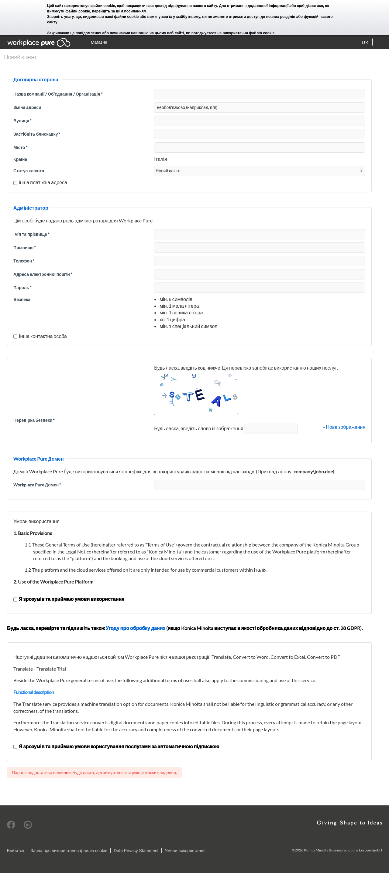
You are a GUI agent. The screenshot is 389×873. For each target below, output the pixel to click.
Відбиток (15, 850)
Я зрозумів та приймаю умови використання (68, 599)
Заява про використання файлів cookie (68, 850)
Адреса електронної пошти (42, 274)
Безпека (21, 299)
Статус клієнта (28, 170)
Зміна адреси (27, 107)
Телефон (23, 260)
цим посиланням (131, 11)
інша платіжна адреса (40, 182)
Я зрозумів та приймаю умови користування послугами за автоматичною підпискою (116, 746)
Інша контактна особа (40, 336)
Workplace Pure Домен (37, 484)
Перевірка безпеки (34, 420)
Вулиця (22, 120)
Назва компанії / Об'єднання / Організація (57, 93)
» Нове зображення (344, 427)
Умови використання (185, 850)
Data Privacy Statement (136, 850)
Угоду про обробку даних (135, 628)
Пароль (22, 287)
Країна (20, 159)
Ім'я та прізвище (31, 234)
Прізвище (24, 247)
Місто (20, 147)
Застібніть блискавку (36, 134)
